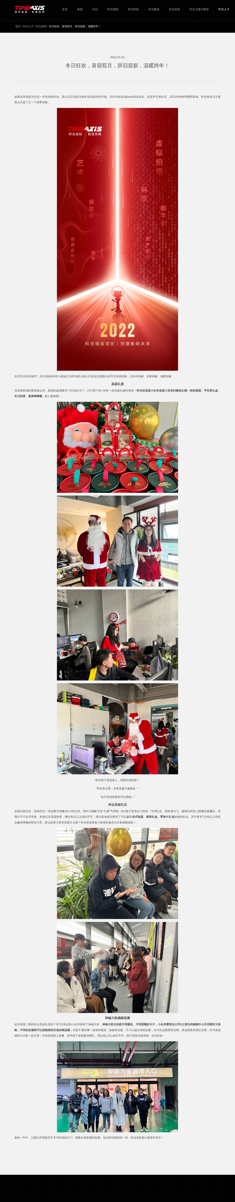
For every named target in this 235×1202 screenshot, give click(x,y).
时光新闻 (41, 26)
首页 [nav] (65, 9)
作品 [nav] (95, 9)
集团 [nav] (80, 9)
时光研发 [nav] (174, 9)
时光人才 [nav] (223, 9)
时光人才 (28, 26)
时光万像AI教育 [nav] (199, 9)
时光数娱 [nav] (154, 9)
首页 (17, 26)
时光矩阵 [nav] (133, 9)
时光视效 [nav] (112, 9)
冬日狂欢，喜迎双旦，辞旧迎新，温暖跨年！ (75, 26)
